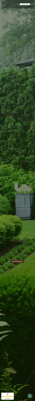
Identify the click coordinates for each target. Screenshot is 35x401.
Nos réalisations (17, 261)
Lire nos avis (7, 398)
